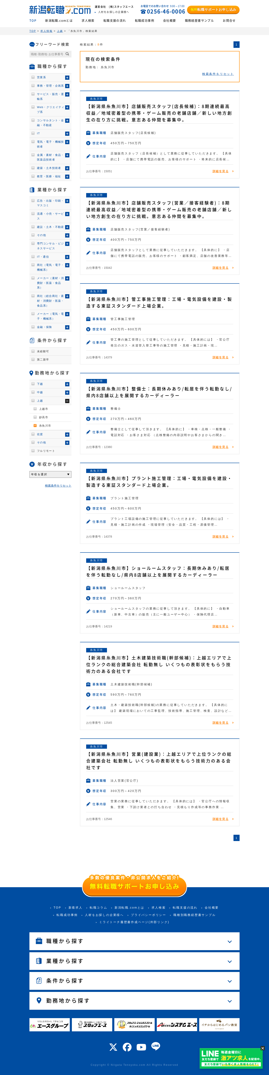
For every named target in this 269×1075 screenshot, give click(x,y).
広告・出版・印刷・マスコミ (50, 203)
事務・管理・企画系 (50, 85)
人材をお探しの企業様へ (104, 915)
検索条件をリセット (218, 74)
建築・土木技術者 (49, 168)
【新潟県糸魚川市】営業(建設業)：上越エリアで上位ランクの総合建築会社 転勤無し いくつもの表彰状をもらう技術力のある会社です (159, 761)
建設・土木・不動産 (50, 227)
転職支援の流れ (114, 20)
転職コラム (98, 907)
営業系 (41, 77)
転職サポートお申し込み (213, 9)
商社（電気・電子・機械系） (50, 267)
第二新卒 (43, 359)
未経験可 (43, 351)
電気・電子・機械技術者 (50, 144)
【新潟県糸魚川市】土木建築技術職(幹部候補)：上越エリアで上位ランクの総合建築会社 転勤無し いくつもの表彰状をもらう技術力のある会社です (159, 664)
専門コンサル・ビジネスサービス (50, 246)
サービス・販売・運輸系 (50, 97)
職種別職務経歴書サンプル (194, 915)
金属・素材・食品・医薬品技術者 (50, 157)
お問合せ (229, 20)
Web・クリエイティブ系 (51, 110)
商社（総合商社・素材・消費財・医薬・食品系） (50, 300)
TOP (32, 20)
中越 (40, 392)
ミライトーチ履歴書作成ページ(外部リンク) (134, 922)
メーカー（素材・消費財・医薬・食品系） (50, 283)
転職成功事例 (144, 20)
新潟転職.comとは (59, 20)
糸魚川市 (96, 98)
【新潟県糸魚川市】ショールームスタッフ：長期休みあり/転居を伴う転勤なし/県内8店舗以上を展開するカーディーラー (158, 571)
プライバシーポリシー (148, 915)
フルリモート (46, 450)
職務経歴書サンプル (199, 20)
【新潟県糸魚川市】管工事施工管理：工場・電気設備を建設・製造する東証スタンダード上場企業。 (159, 302)
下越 (40, 383)
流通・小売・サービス (50, 216)
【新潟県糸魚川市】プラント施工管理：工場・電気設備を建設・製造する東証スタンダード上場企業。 (159, 481)
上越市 (43, 408)
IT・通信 (43, 256)
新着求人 (76, 907)
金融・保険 (44, 327)
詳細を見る (220, 171)
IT (38, 133)
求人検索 (88, 20)
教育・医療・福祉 (49, 176)
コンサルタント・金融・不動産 (50, 123)
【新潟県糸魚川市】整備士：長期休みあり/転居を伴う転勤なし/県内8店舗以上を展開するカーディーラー (159, 392)
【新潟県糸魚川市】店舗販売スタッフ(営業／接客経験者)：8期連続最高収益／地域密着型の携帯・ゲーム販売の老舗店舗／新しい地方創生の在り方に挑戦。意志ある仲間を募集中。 (159, 209)
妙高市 (43, 417)
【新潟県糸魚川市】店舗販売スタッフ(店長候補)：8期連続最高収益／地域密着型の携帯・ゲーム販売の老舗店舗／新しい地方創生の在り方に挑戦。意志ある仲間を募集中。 (159, 113)
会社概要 (169, 20)
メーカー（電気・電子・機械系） (50, 316)
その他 (41, 235)
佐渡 (40, 434)
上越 (40, 400)
